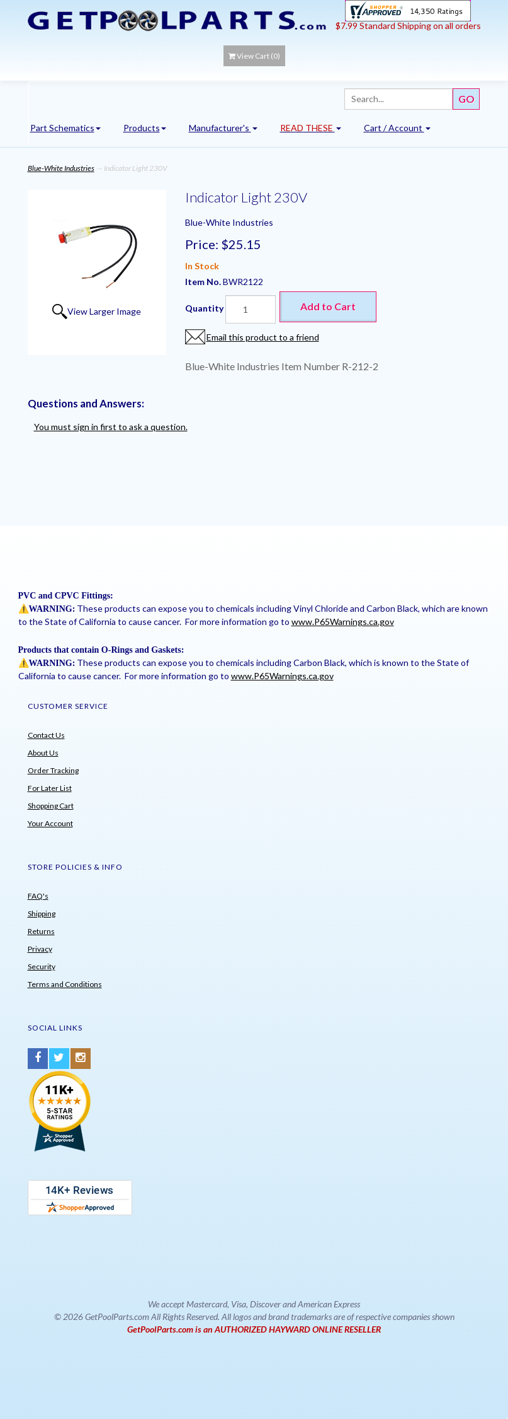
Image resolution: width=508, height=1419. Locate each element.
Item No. (204, 281)
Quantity (204, 308)
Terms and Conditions (65, 984)
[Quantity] (250, 309)
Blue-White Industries (61, 168)
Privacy (40, 949)
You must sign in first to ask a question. (111, 426)
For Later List (50, 788)
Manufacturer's (223, 127)
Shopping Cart (51, 805)
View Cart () (254, 56)
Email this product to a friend (262, 337)
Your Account (50, 823)
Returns (41, 931)
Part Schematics (65, 127)
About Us (43, 752)
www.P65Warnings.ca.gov (342, 621)
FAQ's (38, 896)
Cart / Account (397, 127)
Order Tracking (53, 770)
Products (144, 127)
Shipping (41, 913)
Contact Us (46, 735)
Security (41, 966)
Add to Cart (328, 306)
